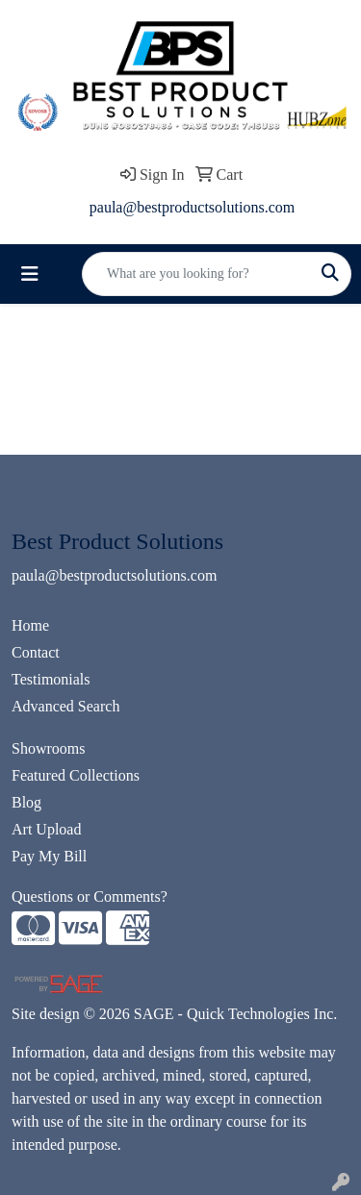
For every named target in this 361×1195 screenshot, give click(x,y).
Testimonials (51, 679)
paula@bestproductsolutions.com (192, 207)
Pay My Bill (49, 856)
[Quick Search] (196, 274)
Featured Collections (76, 775)
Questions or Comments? (90, 896)
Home (30, 625)
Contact (36, 652)
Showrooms (48, 748)
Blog (26, 802)
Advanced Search (65, 706)
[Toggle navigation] (30, 274)
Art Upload (46, 829)
